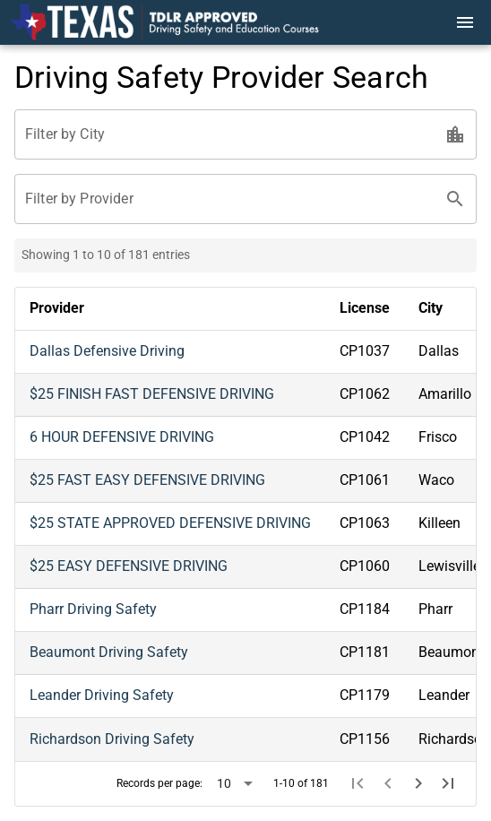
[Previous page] (388, 783)
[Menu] (465, 22)
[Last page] (448, 783)
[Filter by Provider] (229, 199)
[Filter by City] (229, 134)
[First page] (358, 783)
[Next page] (418, 783)
